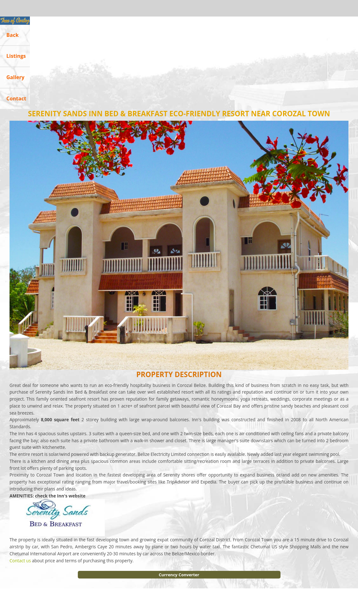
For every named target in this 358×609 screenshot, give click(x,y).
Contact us (20, 561)
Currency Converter (179, 575)
